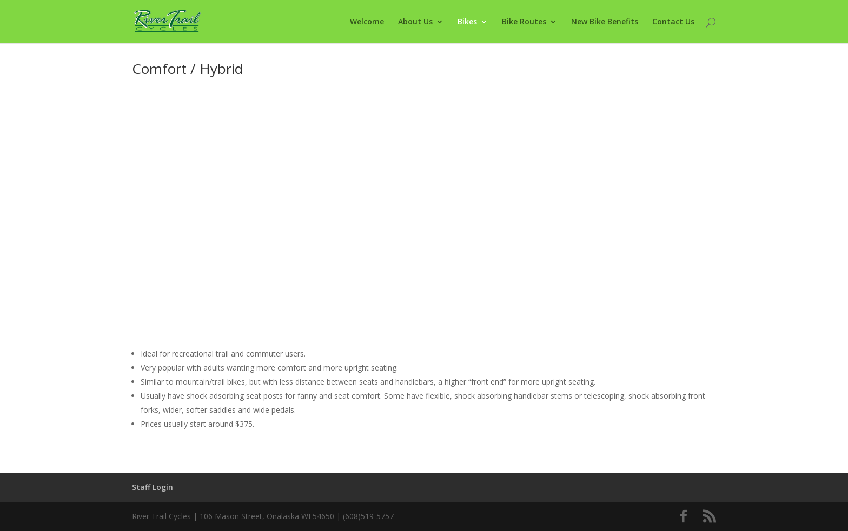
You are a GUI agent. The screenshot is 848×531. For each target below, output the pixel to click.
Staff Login (152, 487)
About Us (415, 22)
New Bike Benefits (604, 22)
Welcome (367, 22)
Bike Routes (524, 22)
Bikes (467, 22)
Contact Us (673, 22)
